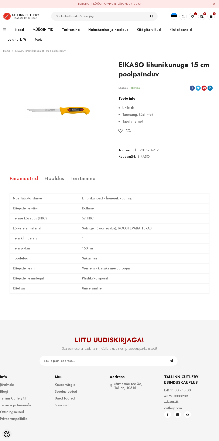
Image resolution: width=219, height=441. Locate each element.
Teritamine (83, 178)
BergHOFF (85, 4)
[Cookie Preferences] (7, 434)
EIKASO (144, 156)
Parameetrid (24, 178)
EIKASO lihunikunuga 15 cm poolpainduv (40, 51)
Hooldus (54, 178)
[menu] (7, 30)
